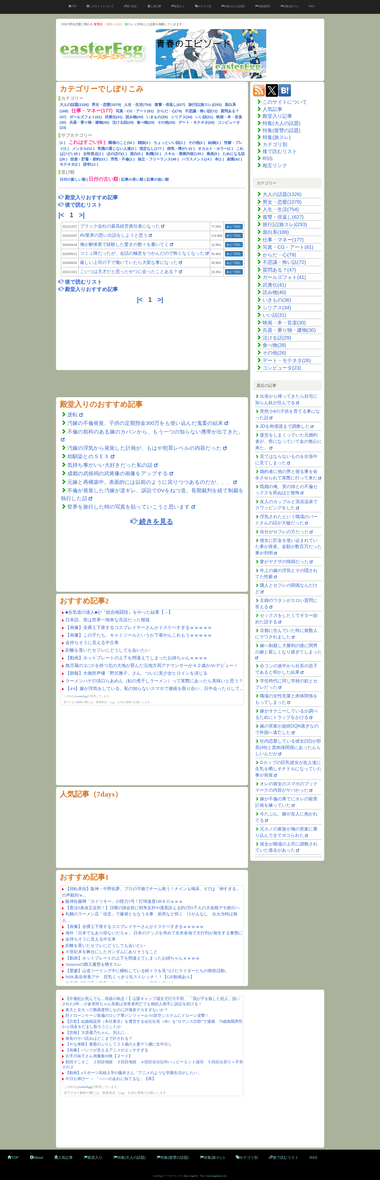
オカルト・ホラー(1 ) (215, 148)
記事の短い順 (158, 179)
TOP (72, 6)
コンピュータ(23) (282, 368)
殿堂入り (178, 6)
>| (83, 215)
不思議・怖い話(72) (201, 111)
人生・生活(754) (137, 104)
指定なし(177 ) (151, 148)
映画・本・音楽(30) (284, 322)
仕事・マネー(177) (283, 239)
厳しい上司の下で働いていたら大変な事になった (129, 262)
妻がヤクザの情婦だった (284, 561)
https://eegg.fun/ (191, 1176)
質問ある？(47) (279, 270)
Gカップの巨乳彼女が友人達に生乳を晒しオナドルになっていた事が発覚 (288, 769)
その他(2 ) (196, 142)
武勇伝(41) (114, 117)
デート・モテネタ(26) (196, 122)
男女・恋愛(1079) (106, 104)
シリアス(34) (181, 117)
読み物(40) (134, 117)
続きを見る (152, 521)
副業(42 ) (234, 159)
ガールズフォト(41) (85, 117)
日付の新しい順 (73, 179)
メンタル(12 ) (83, 148)
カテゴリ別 (203, 6)
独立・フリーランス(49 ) (158, 159)
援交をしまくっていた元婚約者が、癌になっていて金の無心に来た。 (288, 441)
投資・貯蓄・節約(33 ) (89, 159)
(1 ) (62, 142)
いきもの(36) (157, 117)
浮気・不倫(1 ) (123, 159)
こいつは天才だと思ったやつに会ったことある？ (129, 271)
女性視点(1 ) (93, 154)
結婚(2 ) (214, 142)
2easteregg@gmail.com (216, 1176)
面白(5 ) (136, 154)
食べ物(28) (145, 122)
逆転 (73, 414)
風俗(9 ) (213, 154)
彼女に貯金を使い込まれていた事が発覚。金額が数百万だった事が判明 (288, 546)
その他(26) (166, 122)
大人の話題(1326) (74, 104)
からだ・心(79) (169, 111)
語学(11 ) (90, 164)
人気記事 (154, 6)
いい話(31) (204, 117)
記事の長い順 (132, 179)
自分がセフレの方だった (284, 531)
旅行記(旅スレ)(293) (205, 104)
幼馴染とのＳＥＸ (88, 456)
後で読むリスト (280, 151)
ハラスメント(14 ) (197, 159)
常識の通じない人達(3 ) (116, 148)
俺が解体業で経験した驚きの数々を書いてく (124, 244)
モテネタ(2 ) (70, 164)
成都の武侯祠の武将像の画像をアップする (117, 473)
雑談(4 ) (144, 142)
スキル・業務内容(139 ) (183, 154)
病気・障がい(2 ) (181, 148)
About (36, 1157)
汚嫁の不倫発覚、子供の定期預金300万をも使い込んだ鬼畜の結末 (145, 423)
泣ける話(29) (123, 122)
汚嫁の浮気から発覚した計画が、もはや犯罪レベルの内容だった (144, 448)
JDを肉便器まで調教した (285, 426)
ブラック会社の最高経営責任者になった (120, 226)
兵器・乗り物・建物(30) (89, 122)
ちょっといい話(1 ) (169, 142)
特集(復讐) (262, 6)
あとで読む (234, 226)
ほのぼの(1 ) (117, 154)
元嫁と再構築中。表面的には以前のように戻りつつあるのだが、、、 (149, 482)
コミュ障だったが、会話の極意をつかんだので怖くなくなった (142, 253)
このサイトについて (100, 6)
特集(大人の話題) (233, 6)
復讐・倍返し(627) (169, 104)
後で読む (130, 6)
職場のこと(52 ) (121, 142)
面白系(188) (276, 232)
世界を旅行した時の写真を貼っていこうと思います (128, 507)
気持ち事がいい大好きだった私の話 (109, 465)
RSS (311, 6)
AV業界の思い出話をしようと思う (114, 235)
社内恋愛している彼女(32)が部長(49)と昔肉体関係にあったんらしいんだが (288, 747)
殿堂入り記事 (277, 116)
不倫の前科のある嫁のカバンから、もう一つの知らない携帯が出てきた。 (155, 431)
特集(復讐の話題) (281, 130)
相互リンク (275, 165)
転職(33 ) (153, 154)
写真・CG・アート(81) (135, 111)
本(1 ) (219, 159)
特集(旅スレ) (290, 6)
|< (62, 215)
